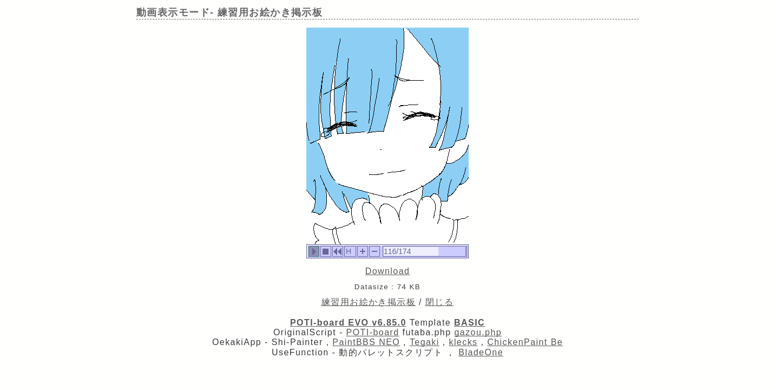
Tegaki (424, 342)
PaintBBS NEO (366, 342)
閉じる (439, 302)
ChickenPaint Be (525, 342)
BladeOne (480, 352)
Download (387, 271)
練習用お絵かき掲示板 (368, 302)
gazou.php (478, 332)
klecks (463, 342)
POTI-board (372, 332)
